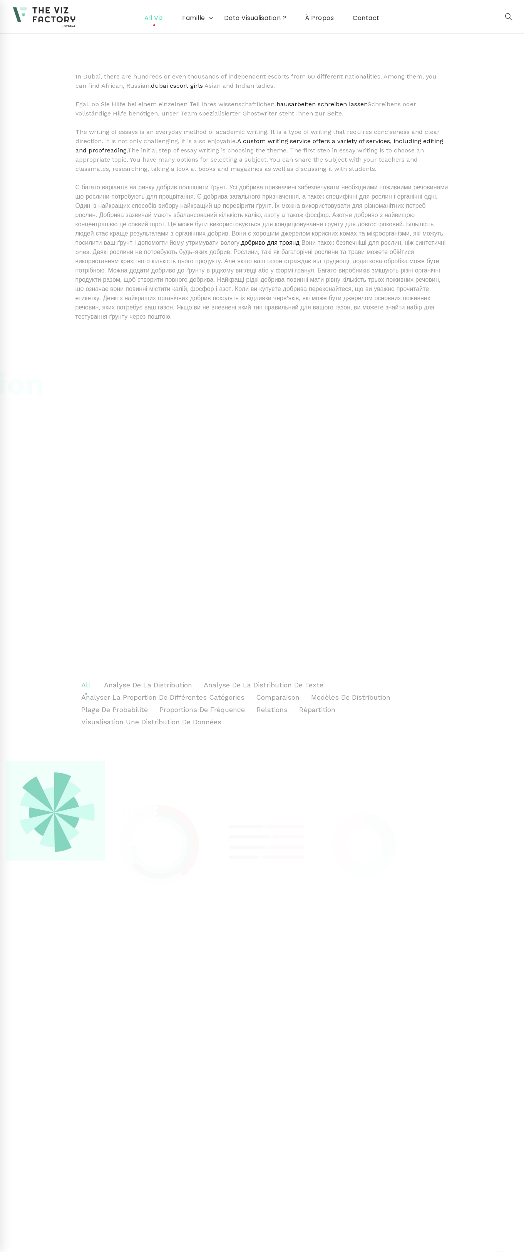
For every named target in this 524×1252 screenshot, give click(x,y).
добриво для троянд (270, 242)
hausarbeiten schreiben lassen (322, 104)
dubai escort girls (177, 85)
